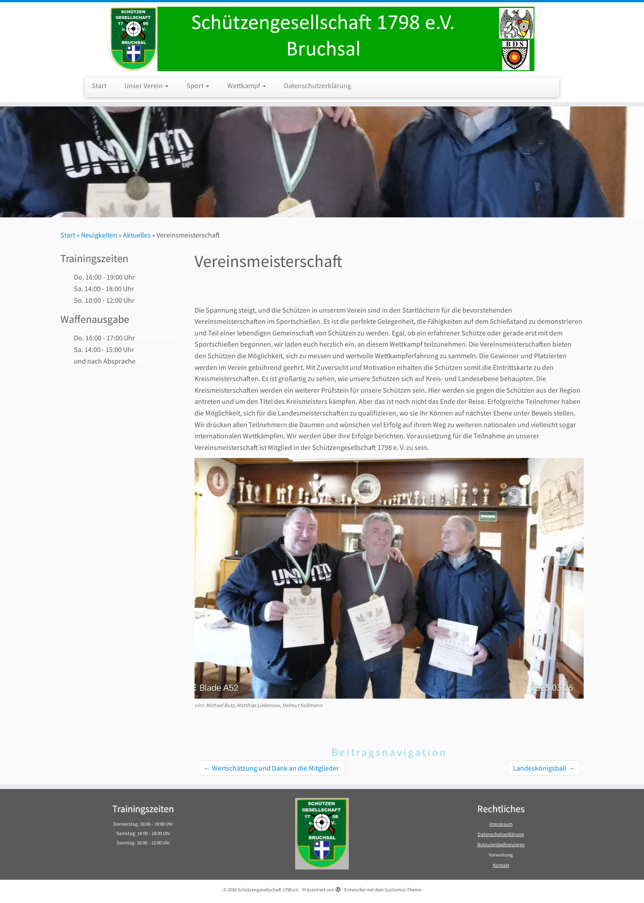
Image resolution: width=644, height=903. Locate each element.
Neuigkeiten (99, 234)
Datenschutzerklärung (317, 85)
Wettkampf (246, 85)
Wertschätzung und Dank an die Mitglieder (271, 767)
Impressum (501, 824)
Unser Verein (146, 85)
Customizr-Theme (403, 889)
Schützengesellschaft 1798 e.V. (268, 889)
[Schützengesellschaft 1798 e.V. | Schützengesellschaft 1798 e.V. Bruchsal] (322, 39)
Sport (197, 85)
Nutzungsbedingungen (501, 844)
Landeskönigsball (544, 767)
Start (99, 85)
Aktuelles (137, 234)
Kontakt (501, 865)
